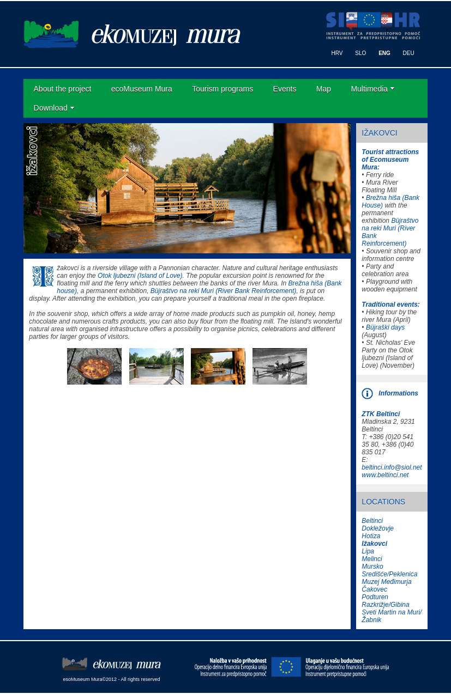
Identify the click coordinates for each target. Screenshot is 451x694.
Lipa (368, 551)
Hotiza (371, 536)
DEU (408, 53)
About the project (63, 88)
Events (285, 88)
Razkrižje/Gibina (385, 604)
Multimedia (369, 88)
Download (51, 108)
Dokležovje (378, 528)
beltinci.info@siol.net (392, 467)
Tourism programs (222, 88)
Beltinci (372, 521)
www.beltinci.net (385, 475)
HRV (337, 53)
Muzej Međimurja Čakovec (386, 585)
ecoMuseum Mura (141, 88)
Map (323, 88)
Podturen (375, 597)
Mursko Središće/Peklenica (389, 570)
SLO (360, 53)
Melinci (372, 559)
